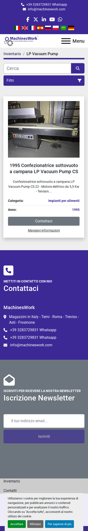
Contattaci (43, 221)
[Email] (44, 421)
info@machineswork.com (46, 9)
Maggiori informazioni (44, 230)
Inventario (12, 481)
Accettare (16, 524)
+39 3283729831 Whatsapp (46, 4)
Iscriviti (44, 436)
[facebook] (28, 19)
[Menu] (66, 41)
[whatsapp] (60, 19)
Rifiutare (35, 524)
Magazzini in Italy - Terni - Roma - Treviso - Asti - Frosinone (44, 320)
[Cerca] (37, 68)
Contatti (10, 490)
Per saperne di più (59, 524)
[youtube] (52, 19)
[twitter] (36, 19)
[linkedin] (44, 19)
